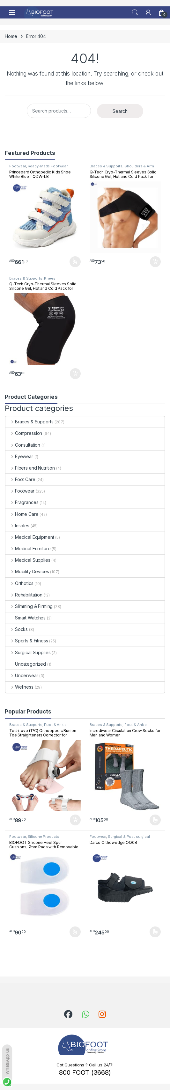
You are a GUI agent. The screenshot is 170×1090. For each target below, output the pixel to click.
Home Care (22, 514)
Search (134, 12)
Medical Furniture (27, 548)
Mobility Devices (27, 571)
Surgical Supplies (27, 652)
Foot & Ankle (55, 724)
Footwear (17, 166)
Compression (23, 433)
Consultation (22, 445)
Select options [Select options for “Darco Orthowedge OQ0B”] (155, 931)
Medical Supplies (27, 560)
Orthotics (19, 583)
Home (11, 36)
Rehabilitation (23, 594)
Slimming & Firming (29, 606)
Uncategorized (25, 664)
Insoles (17, 525)
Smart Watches (25, 617)
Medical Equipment (29, 537)
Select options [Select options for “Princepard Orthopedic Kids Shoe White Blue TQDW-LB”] (75, 261)
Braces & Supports (106, 166)
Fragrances (21, 502)
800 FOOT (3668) (85, 1072)
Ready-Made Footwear (48, 166)
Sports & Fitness (26, 640)
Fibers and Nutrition (30, 468)
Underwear (21, 675)
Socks (16, 629)
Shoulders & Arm (139, 166)
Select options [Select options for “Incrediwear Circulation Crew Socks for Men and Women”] (155, 820)
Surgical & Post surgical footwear (120, 838)
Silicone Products (43, 836)
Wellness (19, 687)
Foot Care (20, 479)
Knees (49, 278)
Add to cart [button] (155, 261)
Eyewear (19, 456)
